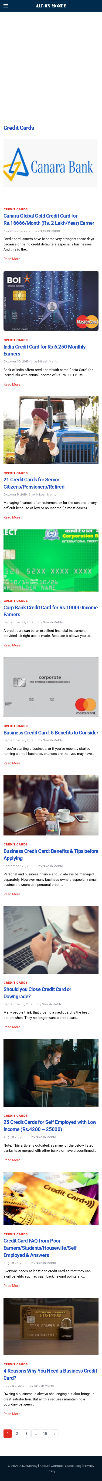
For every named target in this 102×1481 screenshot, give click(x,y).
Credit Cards (15, 209)
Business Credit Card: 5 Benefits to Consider (50, 733)
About (44, 1466)
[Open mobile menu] (5, 5)
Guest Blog (73, 1466)
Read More (11, 259)
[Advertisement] (51, 51)
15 (45, 1434)
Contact (57, 1466)
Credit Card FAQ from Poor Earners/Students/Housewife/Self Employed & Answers (40, 1248)
